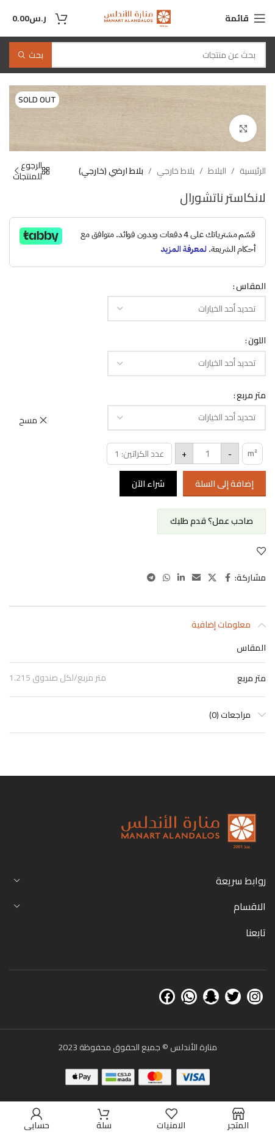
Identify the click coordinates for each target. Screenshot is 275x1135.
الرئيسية (253, 170)
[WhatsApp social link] (166, 577)
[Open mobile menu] (245, 18)
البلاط (217, 170)
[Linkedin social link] (181, 577)
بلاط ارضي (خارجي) (111, 170)
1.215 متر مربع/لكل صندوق (57, 678)
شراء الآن (148, 484)
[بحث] (137, 55)
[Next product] (16, 170)
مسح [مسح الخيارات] (28, 420)
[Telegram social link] (151, 577)
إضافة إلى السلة (224, 484)
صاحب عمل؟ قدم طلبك (211, 521)
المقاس (251, 286)
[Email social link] (196, 577)
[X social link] (212, 577)
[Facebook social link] (227, 577)
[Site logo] (137, 18)
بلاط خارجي (176, 170)
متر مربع (251, 395)
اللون (257, 340)
